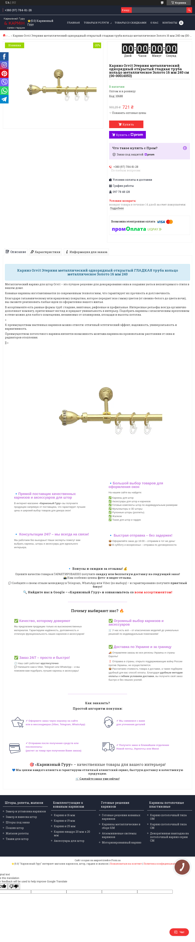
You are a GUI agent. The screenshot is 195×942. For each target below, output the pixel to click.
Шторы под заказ (18, 822)
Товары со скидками (130, 22)
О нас (154, 22)
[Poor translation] (14, 886)
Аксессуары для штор (69, 841)
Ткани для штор (17, 839)
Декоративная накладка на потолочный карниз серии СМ (169, 837)
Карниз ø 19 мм (64, 820)
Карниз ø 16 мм (64, 815)
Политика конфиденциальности (164, 863)
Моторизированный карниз (121, 842)
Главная (73, 22)
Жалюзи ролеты (17, 833)
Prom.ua (116, 860)
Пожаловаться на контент (126, 863)
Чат (179, 932)
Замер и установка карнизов (26, 811)
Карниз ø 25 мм (65, 826)
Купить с (129, 135)
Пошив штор (15, 828)
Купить (128, 124)
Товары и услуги (96, 22)
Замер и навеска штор (21, 817)
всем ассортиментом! (153, 592)
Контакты (169, 22)
